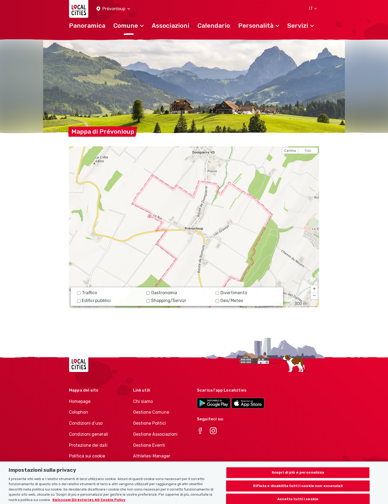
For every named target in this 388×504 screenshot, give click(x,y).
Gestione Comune (151, 412)
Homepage (80, 401)
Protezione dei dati (88, 445)
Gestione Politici (149, 423)
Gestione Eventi (149, 445)
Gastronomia (161, 292)
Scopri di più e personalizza (298, 476)
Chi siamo (143, 401)
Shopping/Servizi (166, 300)
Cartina (290, 150)
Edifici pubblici (94, 300)
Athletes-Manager (151, 456)
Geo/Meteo (229, 300)
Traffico (87, 292)
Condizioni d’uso (86, 423)
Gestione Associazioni (155, 434)
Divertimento (231, 292)
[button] (113, 9)
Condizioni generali (88, 434)
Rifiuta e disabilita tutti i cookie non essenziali (298, 489)
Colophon (78, 412)
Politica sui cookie (87, 456)
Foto (308, 150)
